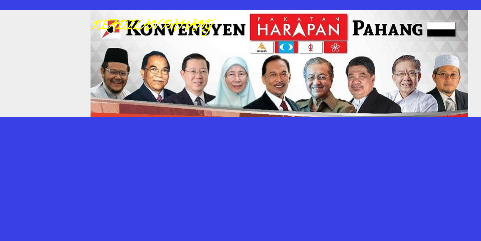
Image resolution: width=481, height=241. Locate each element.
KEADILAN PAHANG (151, 26)
